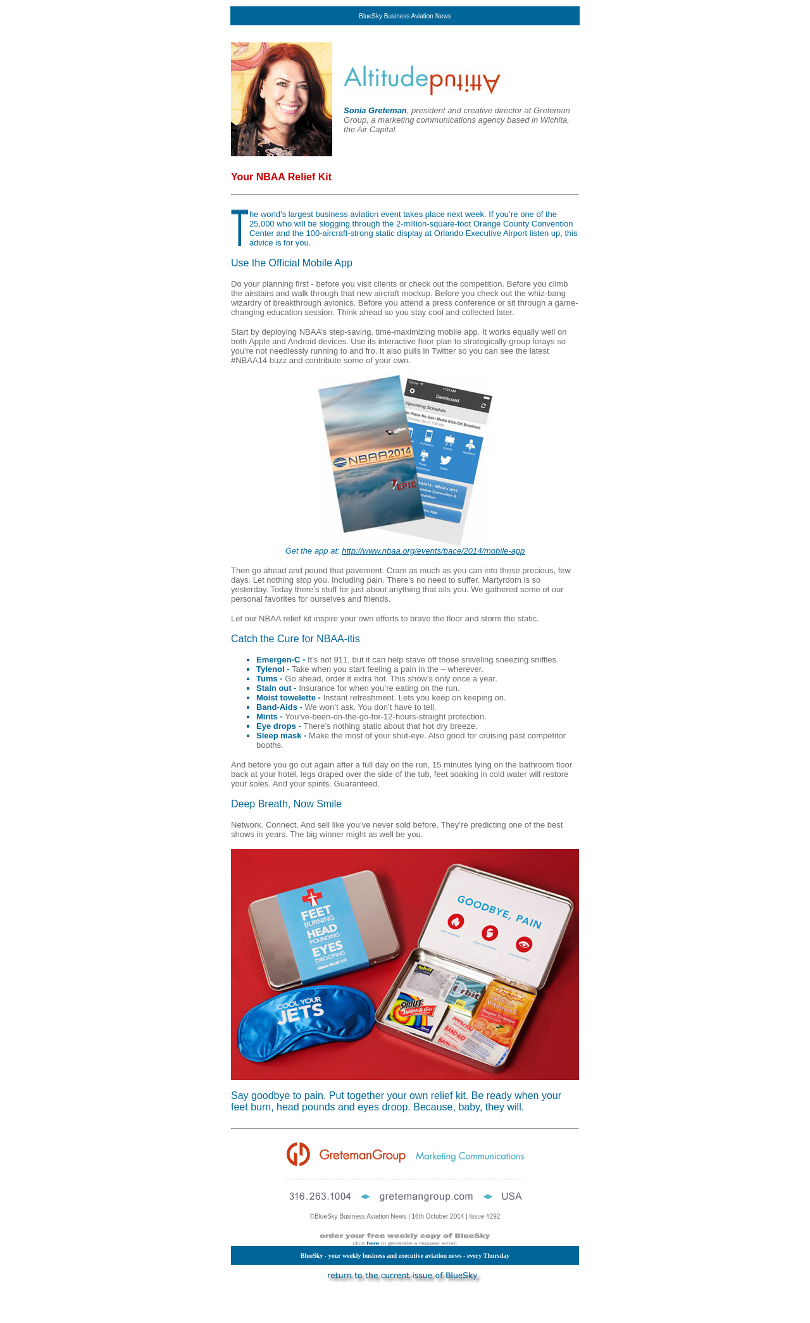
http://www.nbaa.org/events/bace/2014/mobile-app (433, 551)
